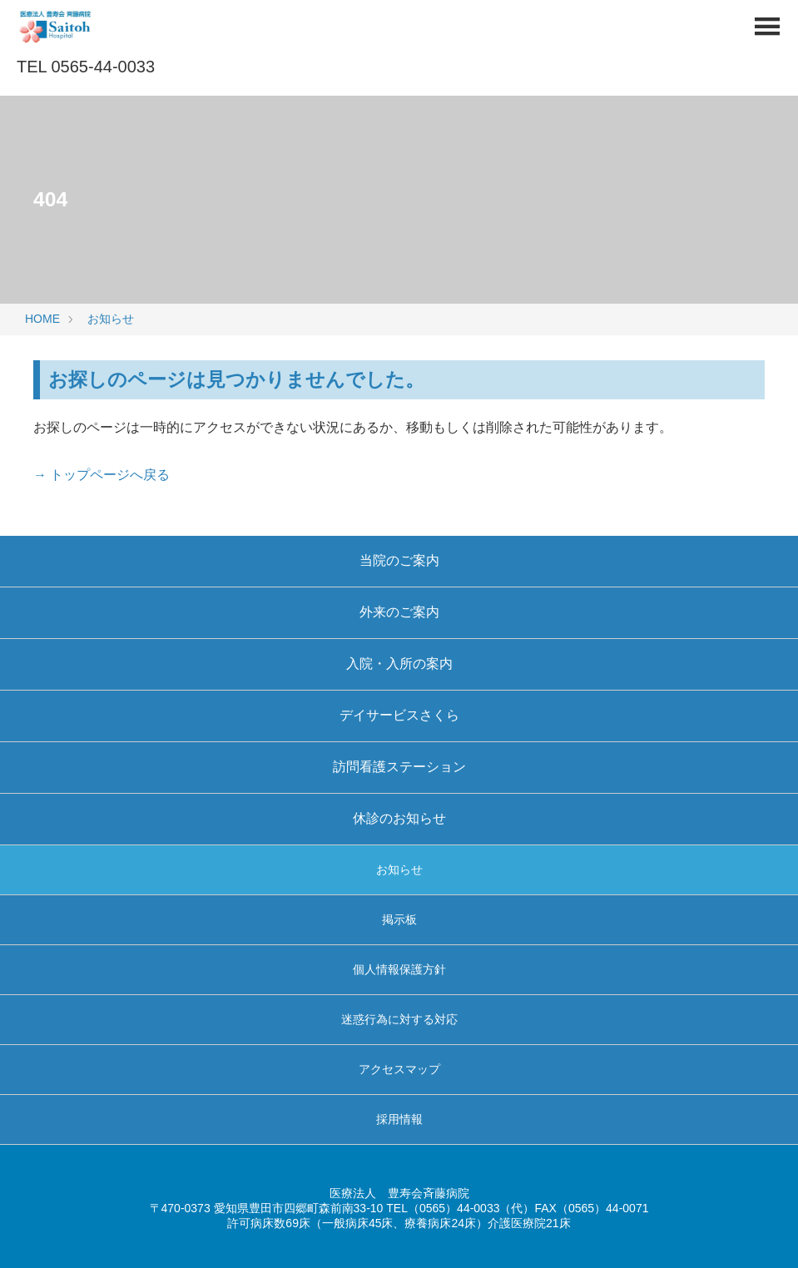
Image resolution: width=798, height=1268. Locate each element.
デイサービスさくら (399, 715)
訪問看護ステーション (399, 767)
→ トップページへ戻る (101, 475)
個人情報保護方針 (399, 969)
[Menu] (767, 31)
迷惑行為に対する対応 (399, 1019)
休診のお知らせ (399, 818)
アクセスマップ (399, 1069)
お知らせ (110, 318)
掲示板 (399, 919)
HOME (42, 318)
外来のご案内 (399, 612)
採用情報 (399, 1119)
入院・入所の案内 (399, 663)
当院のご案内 (399, 560)
